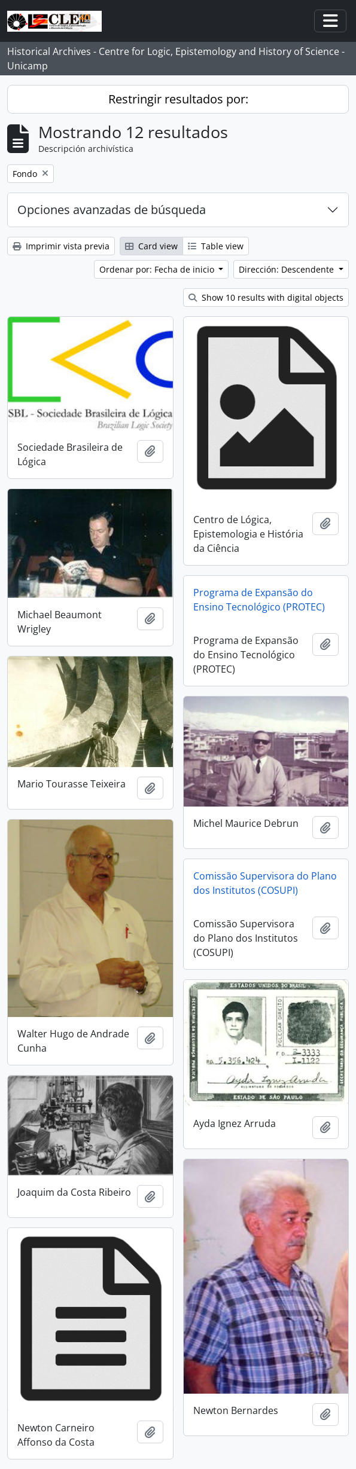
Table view (216, 246)
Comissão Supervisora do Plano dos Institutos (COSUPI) (265, 883)
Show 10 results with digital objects (265, 297)
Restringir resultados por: (178, 99)
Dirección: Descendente (287, 269)
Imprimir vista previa (61, 246)
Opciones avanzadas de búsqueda (111, 209)
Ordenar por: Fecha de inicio (158, 269)
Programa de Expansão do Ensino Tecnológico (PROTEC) (259, 599)
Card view (151, 246)
